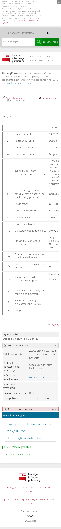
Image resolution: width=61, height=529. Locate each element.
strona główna (12, 487)
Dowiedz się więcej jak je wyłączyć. (21, 21)
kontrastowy (28, 32)
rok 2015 (53, 79)
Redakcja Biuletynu (16, 431)
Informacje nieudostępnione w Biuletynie (28, 424)
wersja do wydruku (50, 98)
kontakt (51, 56)
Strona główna (10, 73)
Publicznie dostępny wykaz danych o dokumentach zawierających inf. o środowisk (27, 78)
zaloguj (29, 502)
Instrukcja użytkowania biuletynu (23, 438)
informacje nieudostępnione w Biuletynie (34, 499)
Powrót (55, 324)
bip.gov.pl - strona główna (17, 454)
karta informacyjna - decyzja (17, 83)
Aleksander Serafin (14, 97)
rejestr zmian (36, 59)
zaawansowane (50, 41)
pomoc (50, 59)
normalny (14, 32)
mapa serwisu (36, 56)
